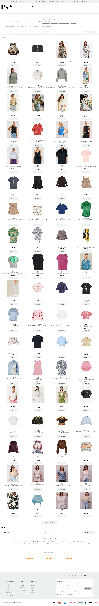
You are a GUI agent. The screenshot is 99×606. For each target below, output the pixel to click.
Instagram (33, 585)
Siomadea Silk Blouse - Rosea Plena (13, 378)
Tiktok (32, 587)
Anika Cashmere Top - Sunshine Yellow (13, 485)
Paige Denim (13, 484)
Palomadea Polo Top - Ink (37, 352)
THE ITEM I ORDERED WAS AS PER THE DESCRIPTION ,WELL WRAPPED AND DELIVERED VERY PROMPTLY (49, 562)
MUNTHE (86, 299)
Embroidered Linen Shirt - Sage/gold (13, 87)
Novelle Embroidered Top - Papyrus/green (37, 406)
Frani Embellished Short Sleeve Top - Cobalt (62, 219)
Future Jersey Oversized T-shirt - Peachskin (86, 166)
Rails (13, 140)
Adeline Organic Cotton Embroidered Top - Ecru (62, 325)
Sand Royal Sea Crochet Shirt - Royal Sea (13, 114)
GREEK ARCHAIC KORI (13, 59)
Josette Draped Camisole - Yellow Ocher (86, 247)
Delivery (7, 585)
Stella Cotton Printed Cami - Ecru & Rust (37, 219)
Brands (12, 11)
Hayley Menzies (60, 23)
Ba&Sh (52, 23)
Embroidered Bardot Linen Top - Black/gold (38, 61)
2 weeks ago (69, 566)
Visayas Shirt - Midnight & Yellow (62, 432)
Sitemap (21, 593)
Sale (89, 11)
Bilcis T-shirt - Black (86, 300)
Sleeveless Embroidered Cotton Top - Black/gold (62, 61)
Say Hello (8, 583)
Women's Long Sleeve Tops (26, 26)
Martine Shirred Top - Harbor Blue (62, 141)
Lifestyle (66, 11)
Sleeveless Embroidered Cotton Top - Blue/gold (13, 61)
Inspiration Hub (78, 11)
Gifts (96, 11)
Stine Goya (73, 23)
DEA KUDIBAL (86, 218)
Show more (49, 522)
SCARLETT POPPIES (37, 404)
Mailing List (33, 592)
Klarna (7, 588)
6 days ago (49, 567)
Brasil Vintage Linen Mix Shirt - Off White (86, 87)
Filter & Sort (16, 32)
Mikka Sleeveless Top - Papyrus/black (13, 512)
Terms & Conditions (10, 595)
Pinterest (32, 588)
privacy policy (79, 593)
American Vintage (46, 23)
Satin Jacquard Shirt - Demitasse (62, 193)
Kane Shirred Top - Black (86, 141)
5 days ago (29, 566)
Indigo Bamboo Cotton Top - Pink (86, 379)
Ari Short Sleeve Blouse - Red (37, 140)
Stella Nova (66, 23)
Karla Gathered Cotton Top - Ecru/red (37, 299)
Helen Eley (69, 565)
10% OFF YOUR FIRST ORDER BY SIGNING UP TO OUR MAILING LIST (49, 1)
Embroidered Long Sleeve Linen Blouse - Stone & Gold (62, 87)
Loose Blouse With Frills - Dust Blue (13, 166)
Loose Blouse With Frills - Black (62, 167)
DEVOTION (86, 378)
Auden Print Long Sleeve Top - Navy (62, 299)
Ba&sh (62, 246)
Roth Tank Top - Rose (37, 379)
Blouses (17, 26)
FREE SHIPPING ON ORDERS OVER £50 (82, 1)
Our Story (22, 583)
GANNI (86, 165)
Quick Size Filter (6, 32)
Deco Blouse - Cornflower (37, 484)
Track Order (8, 590)
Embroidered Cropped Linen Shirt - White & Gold (38, 87)
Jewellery (55, 11)
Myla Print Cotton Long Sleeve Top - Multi (86, 272)
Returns (7, 587)
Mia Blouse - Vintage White (86, 485)
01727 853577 (85, 576)
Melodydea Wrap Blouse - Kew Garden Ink (37, 246)
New (13, 58)
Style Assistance (9, 592)
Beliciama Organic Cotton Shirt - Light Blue (86, 431)
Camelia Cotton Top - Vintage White (62, 512)
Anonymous (49, 566)
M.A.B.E (37, 218)
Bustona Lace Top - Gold (86, 353)
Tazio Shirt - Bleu (62, 247)
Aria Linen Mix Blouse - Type (38, 459)
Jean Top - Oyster (86, 512)
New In (4, 11)
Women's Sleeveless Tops (9, 26)
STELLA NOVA (13, 165)
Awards (21, 587)
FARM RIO (86, 86)
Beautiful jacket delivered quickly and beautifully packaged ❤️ (29, 562)
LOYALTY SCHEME (18, 1)
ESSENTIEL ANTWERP (86, 246)
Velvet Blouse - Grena (13, 459)
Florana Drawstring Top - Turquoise (37, 512)
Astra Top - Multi (86, 459)
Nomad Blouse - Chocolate (62, 459)
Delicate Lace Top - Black (37, 167)
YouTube (32, 590)
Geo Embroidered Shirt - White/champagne (86, 61)
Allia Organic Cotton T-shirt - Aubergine (62, 273)
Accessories (44, 11)
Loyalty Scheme (9, 593)
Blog (32, 593)
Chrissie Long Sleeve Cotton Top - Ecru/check (13, 299)
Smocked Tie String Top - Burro (86, 193)
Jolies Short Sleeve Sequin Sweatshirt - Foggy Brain (13, 273)
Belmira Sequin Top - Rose (86, 326)
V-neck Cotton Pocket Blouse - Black (37, 193)
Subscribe (88, 588)
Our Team (22, 585)
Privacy (21, 592)
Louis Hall (29, 565)
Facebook (33, 583)
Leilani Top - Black (13, 141)
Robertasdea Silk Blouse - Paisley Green (13, 246)
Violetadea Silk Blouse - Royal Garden (61, 378)
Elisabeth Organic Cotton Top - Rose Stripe (37, 325)
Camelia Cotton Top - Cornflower (62, 485)
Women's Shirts (49, 26)
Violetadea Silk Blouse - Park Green (86, 219)
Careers (21, 588)
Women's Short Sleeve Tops (39, 26)
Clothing (22, 11)
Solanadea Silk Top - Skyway (13, 325)
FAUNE (37, 483)
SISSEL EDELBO (38, 324)
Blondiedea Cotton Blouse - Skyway (62, 352)
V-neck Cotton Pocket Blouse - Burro (13, 219)
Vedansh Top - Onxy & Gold (38, 432)
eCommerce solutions (12, 602)
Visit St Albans (23, 590)
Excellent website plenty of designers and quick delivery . (69, 562)
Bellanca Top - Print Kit (13, 353)
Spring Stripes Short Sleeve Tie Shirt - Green (38, 114)
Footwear (32, 11)
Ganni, (55, 23)
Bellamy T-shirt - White (13, 432)
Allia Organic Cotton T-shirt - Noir (37, 273)
